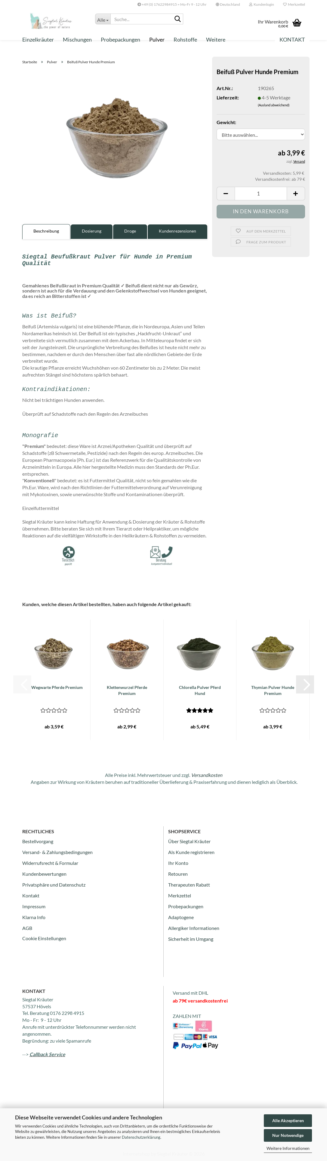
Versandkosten (206, 775)
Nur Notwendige (288, 1135)
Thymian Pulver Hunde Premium (272, 690)
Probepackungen (120, 39)
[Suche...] (102, 19)
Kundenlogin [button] (261, 4)
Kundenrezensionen (177, 230)
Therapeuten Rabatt (189, 884)
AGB (27, 928)
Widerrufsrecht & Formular (50, 863)
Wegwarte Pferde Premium (57, 687)
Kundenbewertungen (44, 874)
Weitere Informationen (288, 1148)
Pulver (157, 39)
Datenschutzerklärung (141, 1137)
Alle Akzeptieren (288, 1120)
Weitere (215, 39)
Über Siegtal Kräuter (189, 841)
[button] (228, 4)
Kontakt (292, 39)
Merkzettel (294, 4)
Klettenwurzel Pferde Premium (127, 690)
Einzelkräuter (38, 39)
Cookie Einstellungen (44, 938)
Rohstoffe (185, 39)
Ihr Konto (178, 863)
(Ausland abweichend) (273, 105)
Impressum (33, 906)
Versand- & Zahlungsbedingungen (57, 852)
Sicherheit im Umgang (190, 939)
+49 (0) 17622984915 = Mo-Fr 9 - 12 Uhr (172, 4)
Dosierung (91, 230)
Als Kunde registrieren (191, 852)
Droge (130, 230)
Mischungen (77, 39)
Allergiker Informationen (193, 928)
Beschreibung (46, 230)
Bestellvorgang (37, 841)
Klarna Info (33, 917)
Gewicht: (226, 122)
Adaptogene (181, 917)
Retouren (178, 874)
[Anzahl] (261, 193)
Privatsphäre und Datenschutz (53, 884)
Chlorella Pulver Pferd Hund (200, 690)
